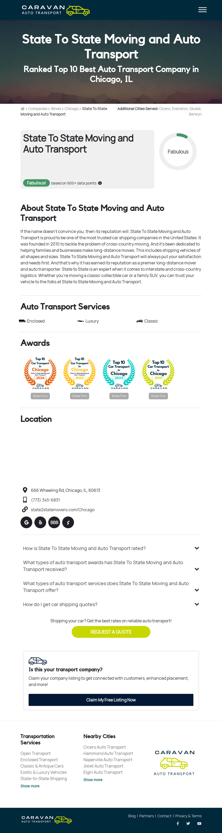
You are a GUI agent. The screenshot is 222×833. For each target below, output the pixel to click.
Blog (132, 815)
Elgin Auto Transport (103, 772)
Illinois (56, 108)
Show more (29, 785)
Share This (40, 396)
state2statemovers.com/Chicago (62, 510)
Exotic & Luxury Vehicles (43, 772)
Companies (37, 108)
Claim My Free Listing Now (111, 700)
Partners (146, 815)
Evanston (180, 108)
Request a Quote (111, 632)
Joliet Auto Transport (103, 766)
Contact (164, 815)
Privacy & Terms (188, 815)
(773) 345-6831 (45, 500)
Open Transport (35, 753)
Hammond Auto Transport (108, 753)
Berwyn (195, 114)
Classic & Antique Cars (42, 766)
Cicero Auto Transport (104, 747)
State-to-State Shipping (43, 778)
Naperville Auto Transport (107, 760)
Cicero (164, 108)
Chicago (71, 108)
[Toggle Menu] (202, 9)
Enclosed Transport (39, 760)
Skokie (194, 108)
